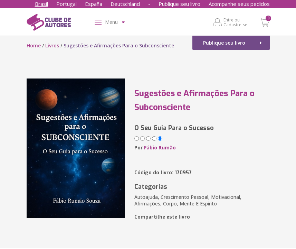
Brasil (41, 3)
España (93, 3)
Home (34, 45)
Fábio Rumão (160, 147)
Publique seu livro (179, 3)
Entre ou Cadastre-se (235, 22)
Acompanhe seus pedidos (239, 3)
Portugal (66, 3)
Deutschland (125, 3)
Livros (52, 45)
